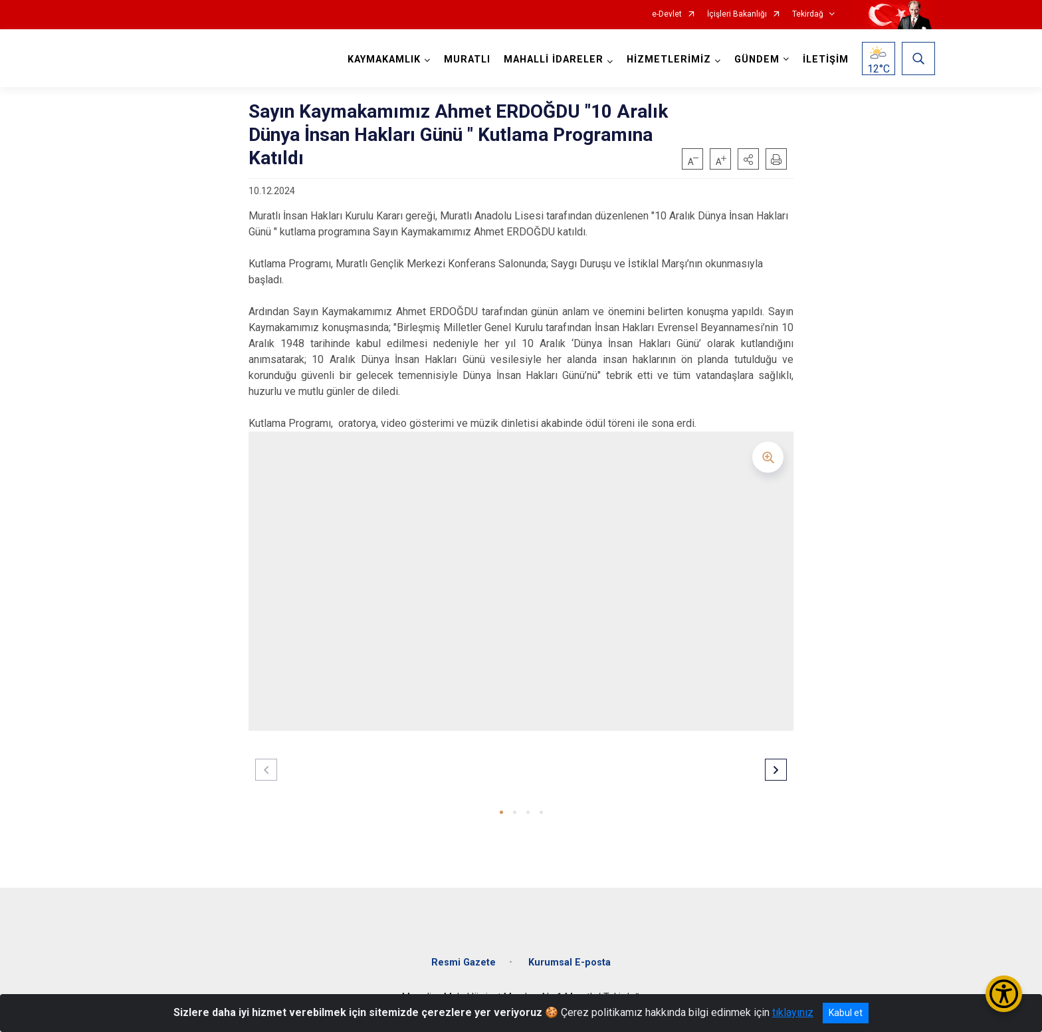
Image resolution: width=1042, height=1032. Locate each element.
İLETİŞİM (826, 59)
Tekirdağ (807, 14)
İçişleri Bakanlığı (737, 14)
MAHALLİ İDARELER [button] (553, 59)
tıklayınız (792, 1012)
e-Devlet (667, 14)
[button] (748, 159)
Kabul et (846, 1012)
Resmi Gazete (463, 962)
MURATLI (467, 59)
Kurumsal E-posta (569, 962)
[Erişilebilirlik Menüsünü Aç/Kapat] (1004, 993)
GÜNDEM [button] (757, 59)
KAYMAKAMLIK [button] (384, 59)
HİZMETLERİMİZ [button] (669, 59)
